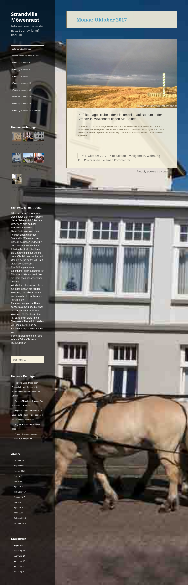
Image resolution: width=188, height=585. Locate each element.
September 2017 (21, 466)
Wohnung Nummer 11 (21, 83)
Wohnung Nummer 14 (21, 97)
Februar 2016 (20, 518)
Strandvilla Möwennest (25, 17)
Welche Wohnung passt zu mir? (25, 56)
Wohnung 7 (19, 571)
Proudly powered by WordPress (156, 171)
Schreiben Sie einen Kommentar (108, 160)
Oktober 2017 (20, 460)
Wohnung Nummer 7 (21, 76)
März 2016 (18, 513)
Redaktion (119, 156)
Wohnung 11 (19, 551)
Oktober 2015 (20, 523)
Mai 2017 (18, 481)
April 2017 (18, 486)
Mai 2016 (18, 502)
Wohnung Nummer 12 (21, 90)
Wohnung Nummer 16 (21, 110)
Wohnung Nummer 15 (21, 104)
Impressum (37, 110)
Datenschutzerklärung (21, 49)
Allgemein (18, 545)
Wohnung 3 (19, 566)
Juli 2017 (18, 476)
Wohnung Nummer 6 (21, 69)
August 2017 (19, 471)
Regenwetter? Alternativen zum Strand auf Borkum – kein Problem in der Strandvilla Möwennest (27, 414)
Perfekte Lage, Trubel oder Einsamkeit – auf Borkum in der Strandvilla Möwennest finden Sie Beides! (120, 117)
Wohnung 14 (19, 556)
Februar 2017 (20, 492)
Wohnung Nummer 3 (21, 62)
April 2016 (18, 508)
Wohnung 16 (19, 561)
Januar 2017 (19, 497)
